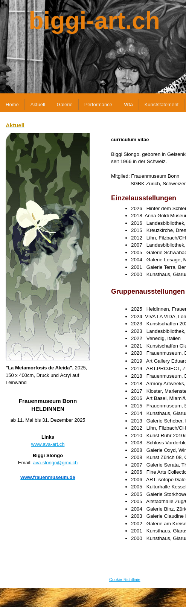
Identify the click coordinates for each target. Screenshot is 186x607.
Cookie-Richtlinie (124, 579)
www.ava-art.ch (48, 444)
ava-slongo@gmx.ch (55, 462)
